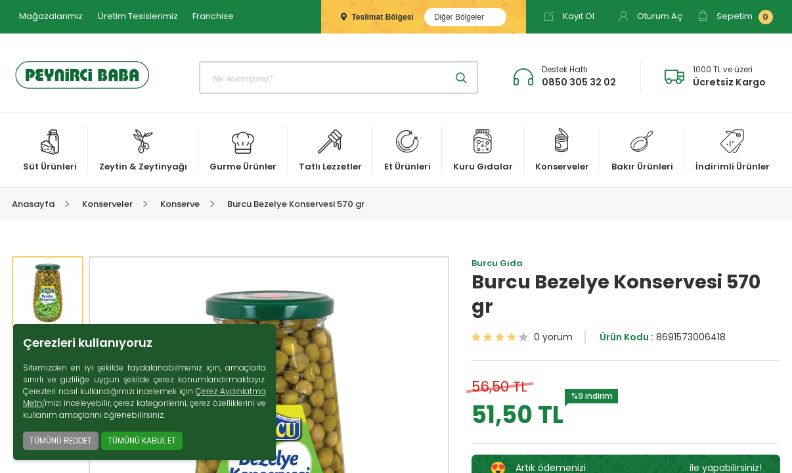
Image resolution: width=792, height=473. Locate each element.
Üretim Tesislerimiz (138, 16)
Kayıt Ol (569, 16)
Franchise (213, 16)
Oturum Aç (650, 16)
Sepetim (735, 17)
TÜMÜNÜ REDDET (61, 440)
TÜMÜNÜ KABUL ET (142, 440)
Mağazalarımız (51, 16)
